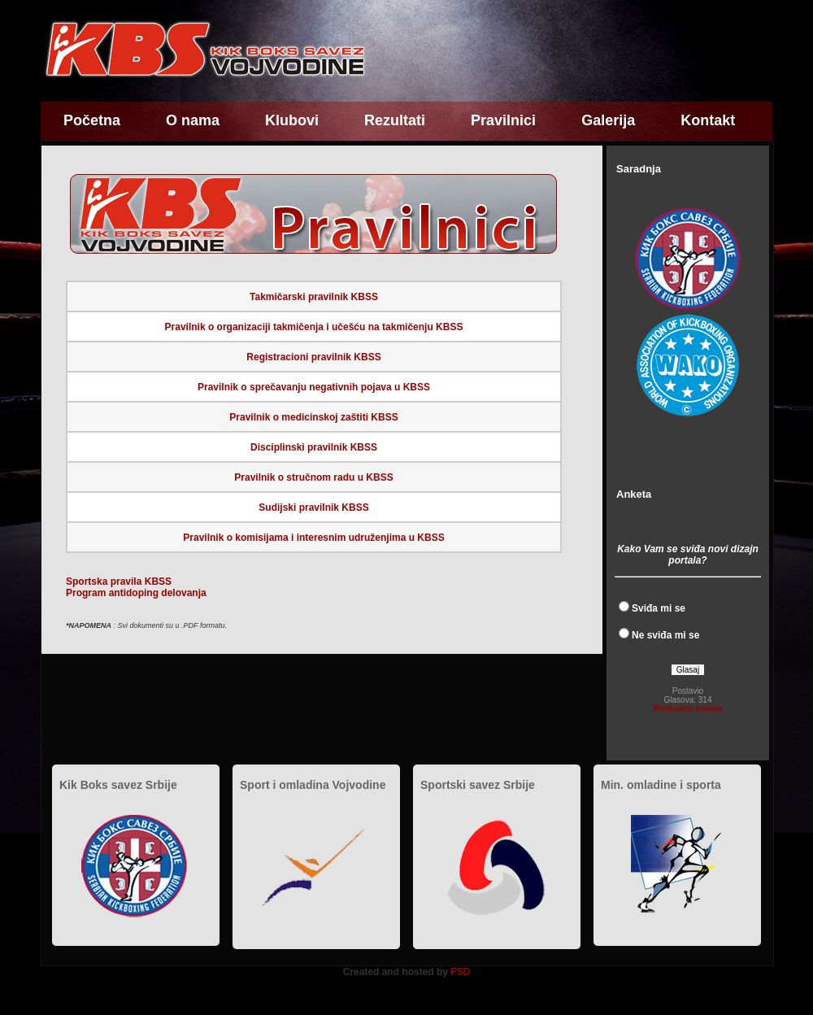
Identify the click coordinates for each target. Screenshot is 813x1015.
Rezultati (394, 120)
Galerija (608, 120)
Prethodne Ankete (687, 708)
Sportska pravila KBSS (119, 581)
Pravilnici (503, 120)
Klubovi (292, 120)
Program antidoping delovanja (136, 593)
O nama (193, 120)
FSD (460, 972)
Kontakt (707, 120)
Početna (91, 120)
